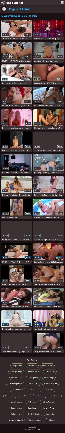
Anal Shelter (32, 365)
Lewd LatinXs (55, 396)
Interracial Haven (50, 384)
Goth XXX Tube (33, 384)
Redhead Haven (17, 414)
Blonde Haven (47, 365)
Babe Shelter (12, 2)
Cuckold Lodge (16, 378)
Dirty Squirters (33, 378)
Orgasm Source (16, 408)
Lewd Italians (39, 396)
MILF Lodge (32, 402)
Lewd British (24, 396)
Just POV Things (17, 390)
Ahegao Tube (17, 365)
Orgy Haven (32, 408)
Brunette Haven (33, 372)
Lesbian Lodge (34, 390)
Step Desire (50, 414)
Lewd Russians (16, 402)
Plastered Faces (48, 408)
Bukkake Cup (50, 372)
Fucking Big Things (15, 384)
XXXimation (52, 420)
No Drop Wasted (48, 402)
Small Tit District (34, 414)
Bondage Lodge (16, 372)
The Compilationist (16, 420)
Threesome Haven (35, 420)
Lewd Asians (9, 396)
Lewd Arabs (49, 390)
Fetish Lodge (49, 378)
